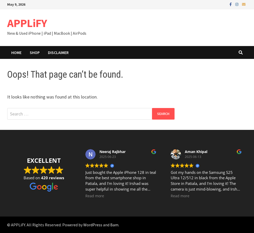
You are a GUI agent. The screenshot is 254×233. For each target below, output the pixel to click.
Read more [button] (94, 196)
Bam (114, 224)
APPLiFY (27, 23)
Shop (35, 52)
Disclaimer (58, 52)
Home (16, 52)
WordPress (92, 224)
